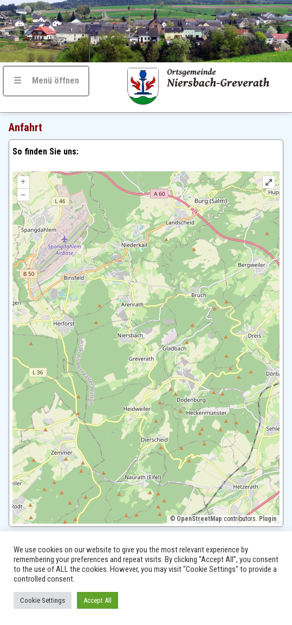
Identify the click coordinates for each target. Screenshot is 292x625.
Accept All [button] (97, 600)
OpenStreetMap (199, 519)
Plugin (266, 519)
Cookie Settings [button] (42, 600)
